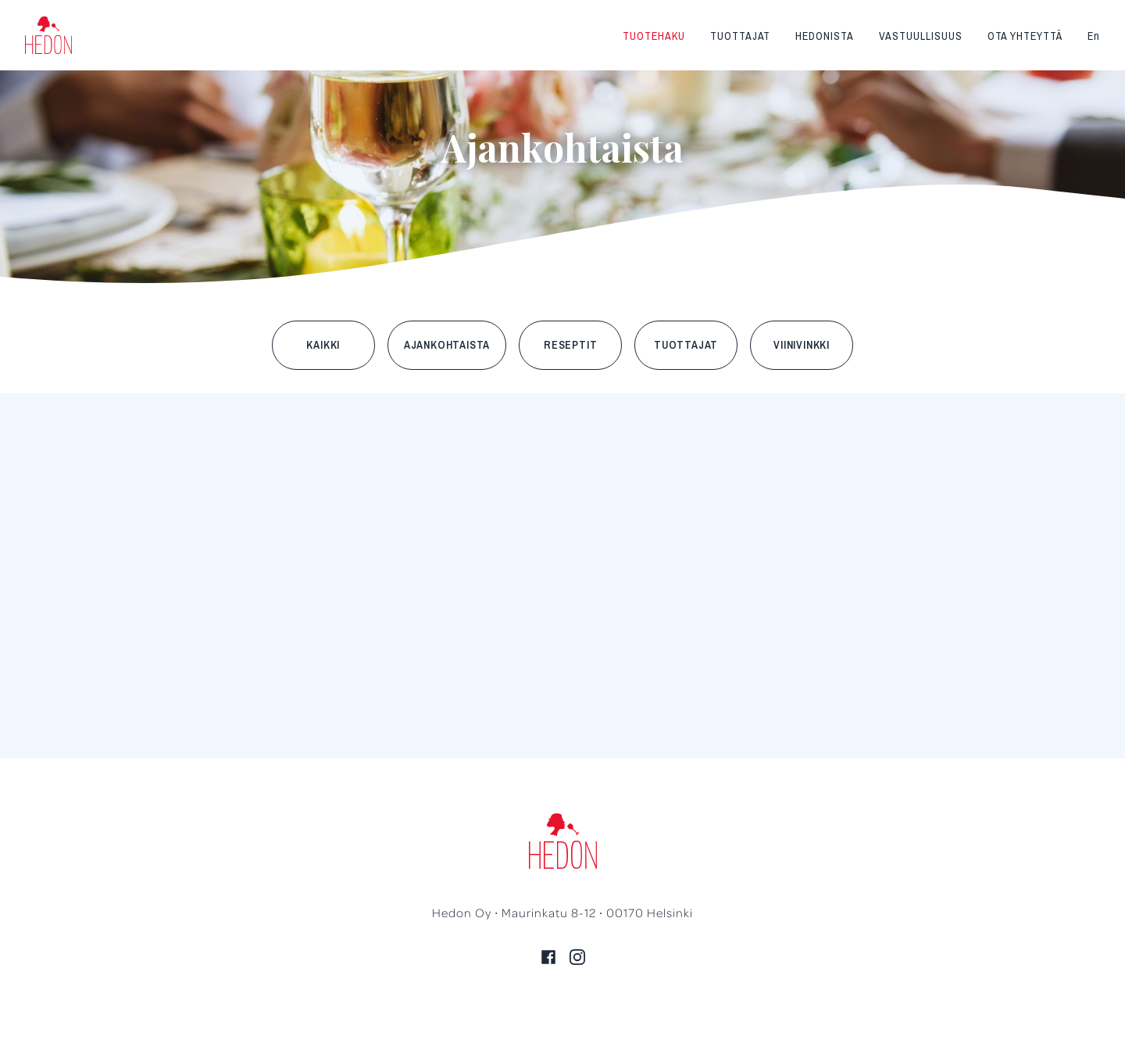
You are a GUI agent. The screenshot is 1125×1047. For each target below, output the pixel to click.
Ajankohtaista (447, 345)
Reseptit (570, 345)
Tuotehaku (654, 36)
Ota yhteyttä (1025, 36)
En (1094, 36)
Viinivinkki (801, 345)
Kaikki (323, 345)
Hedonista (824, 36)
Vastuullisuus (920, 36)
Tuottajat (740, 36)
